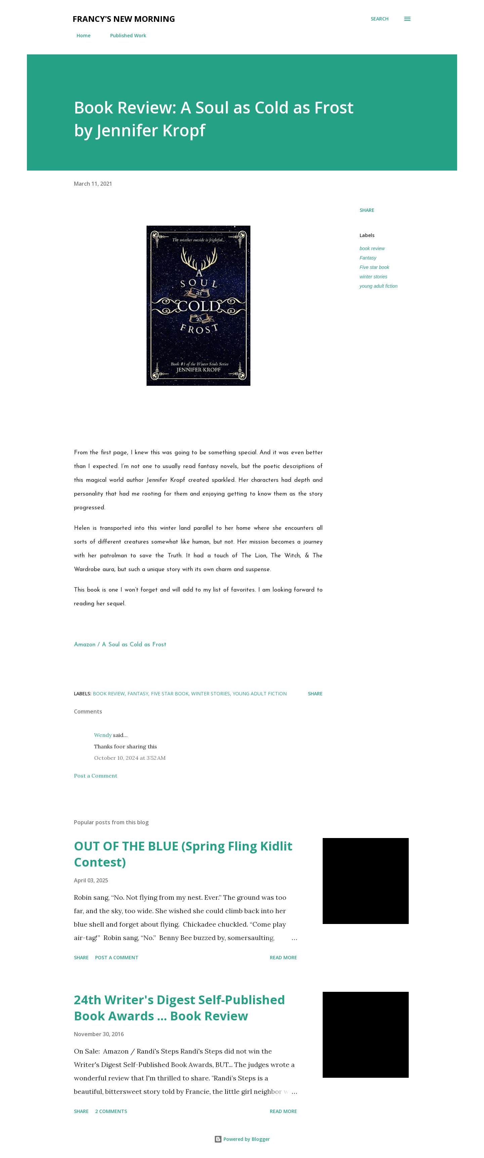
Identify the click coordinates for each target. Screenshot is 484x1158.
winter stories (373, 276)
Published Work (124, 35)
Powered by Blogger (242, 1139)
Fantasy (368, 258)
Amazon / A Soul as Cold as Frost (120, 645)
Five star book (374, 267)
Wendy (103, 735)
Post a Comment (95, 775)
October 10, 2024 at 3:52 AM (130, 757)
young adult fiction (379, 286)
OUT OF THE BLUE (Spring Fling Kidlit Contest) (183, 854)
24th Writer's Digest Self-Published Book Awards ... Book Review (179, 1007)
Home (79, 35)
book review (372, 248)
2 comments (111, 1111)
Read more (283, 957)
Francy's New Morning (124, 18)
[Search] (380, 19)
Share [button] (367, 210)
